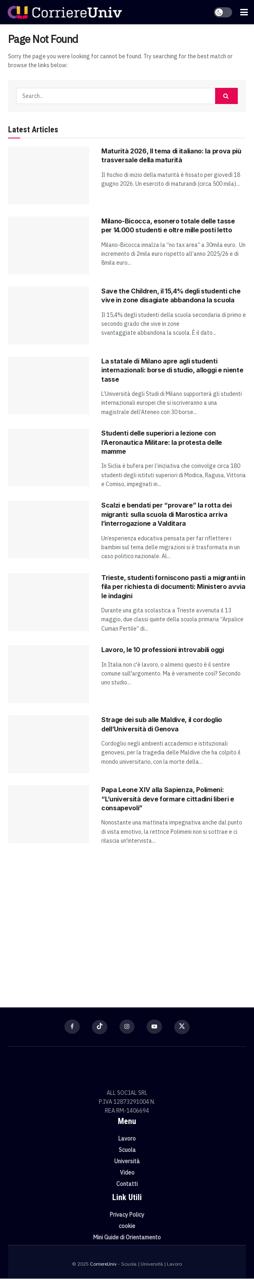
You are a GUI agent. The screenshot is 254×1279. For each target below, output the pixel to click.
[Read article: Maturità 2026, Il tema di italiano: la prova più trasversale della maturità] (48, 175)
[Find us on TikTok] (99, 1027)
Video (127, 1173)
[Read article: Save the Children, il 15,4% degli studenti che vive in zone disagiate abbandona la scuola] (48, 315)
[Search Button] (226, 96)
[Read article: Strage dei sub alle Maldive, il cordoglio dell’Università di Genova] (48, 744)
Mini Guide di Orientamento (127, 1237)
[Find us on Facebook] (72, 1027)
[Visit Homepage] (64, 12)
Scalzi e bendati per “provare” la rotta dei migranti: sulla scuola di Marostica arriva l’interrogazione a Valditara (166, 514)
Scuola (127, 1150)
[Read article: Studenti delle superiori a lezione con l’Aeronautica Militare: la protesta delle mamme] (48, 458)
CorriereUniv (103, 1264)
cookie (127, 1226)
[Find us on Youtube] (154, 1027)
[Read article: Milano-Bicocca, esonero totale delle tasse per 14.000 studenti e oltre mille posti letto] (48, 245)
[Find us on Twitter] (182, 1027)
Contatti (127, 1184)
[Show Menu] (244, 12)
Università (127, 1161)
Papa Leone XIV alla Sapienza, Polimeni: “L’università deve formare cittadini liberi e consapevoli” (167, 799)
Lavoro (127, 1139)
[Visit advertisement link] (127, 922)
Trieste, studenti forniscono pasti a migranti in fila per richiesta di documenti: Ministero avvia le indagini (173, 587)
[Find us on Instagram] (127, 1027)
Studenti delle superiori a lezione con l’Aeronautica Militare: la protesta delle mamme (161, 442)
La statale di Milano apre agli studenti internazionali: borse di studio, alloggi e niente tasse (172, 370)
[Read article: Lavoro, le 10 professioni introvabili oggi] (48, 674)
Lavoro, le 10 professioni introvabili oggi (162, 650)
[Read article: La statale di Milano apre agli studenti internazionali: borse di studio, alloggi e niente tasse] (48, 385)
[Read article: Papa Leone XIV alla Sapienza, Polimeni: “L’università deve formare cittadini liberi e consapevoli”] (48, 814)
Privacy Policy (127, 1215)
